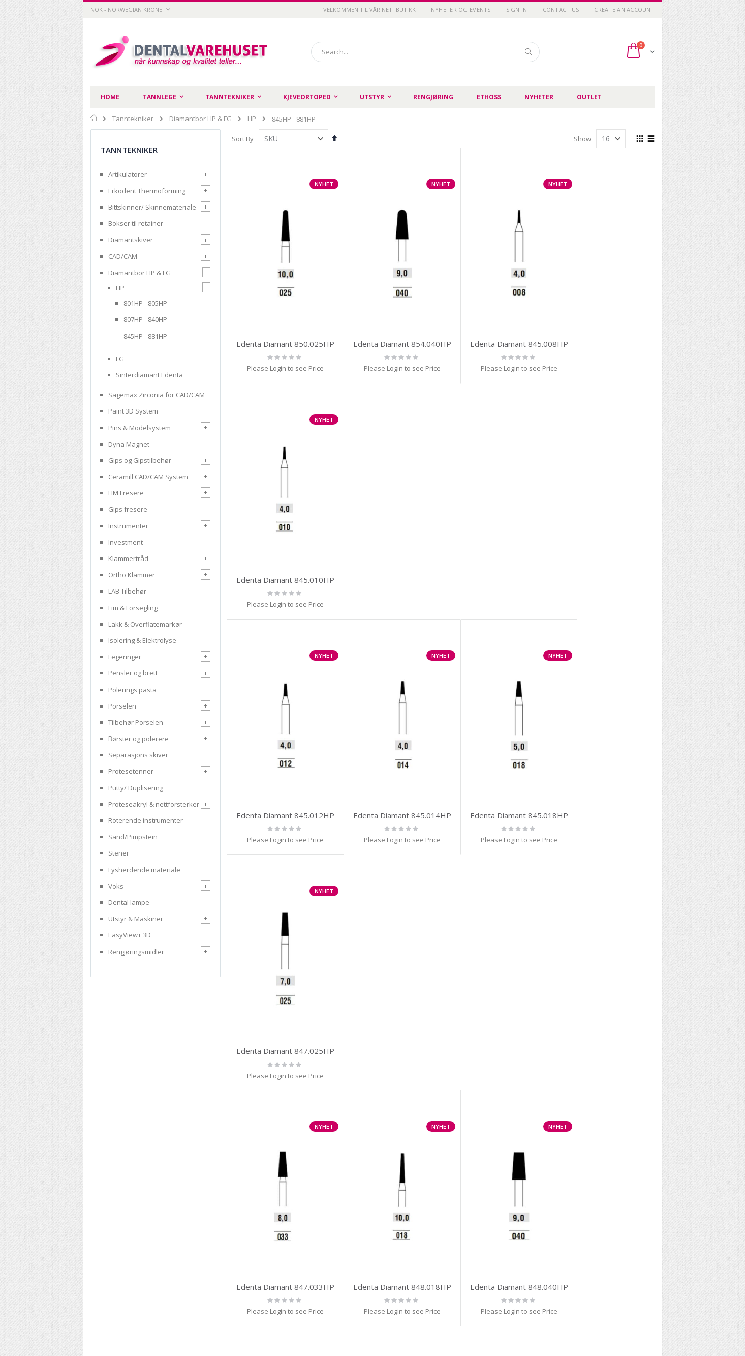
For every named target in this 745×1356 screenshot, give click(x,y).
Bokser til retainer (135, 223)
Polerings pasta (132, 689)
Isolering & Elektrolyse (142, 640)
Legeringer (124, 656)
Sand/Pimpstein (133, 836)
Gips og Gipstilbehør (139, 460)
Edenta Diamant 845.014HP (389, 556)
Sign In (516, 9)
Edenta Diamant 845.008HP (497, 333)
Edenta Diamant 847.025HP (605, 556)
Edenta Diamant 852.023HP (389, 1005)
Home (94, 118)
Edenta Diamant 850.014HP (281, 1005)
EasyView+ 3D (129, 934)
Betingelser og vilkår (266, 1244)
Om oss (337, 1231)
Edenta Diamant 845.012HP (281, 556)
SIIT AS (501, 1319)
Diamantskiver (130, 239)
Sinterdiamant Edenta (149, 374)
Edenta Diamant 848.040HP (497, 781)
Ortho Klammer (131, 574)
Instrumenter (128, 525)
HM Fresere (126, 492)
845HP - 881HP (145, 336)
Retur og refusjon (262, 1257)
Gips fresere (127, 509)
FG (120, 358)
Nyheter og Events (461, 9)
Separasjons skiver (138, 754)
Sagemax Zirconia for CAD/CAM (156, 394)
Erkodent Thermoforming (146, 190)
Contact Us (561, 9)
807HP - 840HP (145, 319)
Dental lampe (128, 902)
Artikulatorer (127, 174)
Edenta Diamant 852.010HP (605, 781)
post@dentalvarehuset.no (131, 1316)
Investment (125, 542)
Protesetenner (130, 771)
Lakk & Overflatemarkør (145, 624)
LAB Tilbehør (127, 591)
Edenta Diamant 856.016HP (497, 1005)
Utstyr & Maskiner (135, 918)
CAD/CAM (122, 256)
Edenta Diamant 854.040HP (389, 333)
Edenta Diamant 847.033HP (281, 781)
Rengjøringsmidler (136, 951)
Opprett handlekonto (358, 1257)
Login (424, 1257)
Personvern (253, 1231)
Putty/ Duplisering (135, 787)
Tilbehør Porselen (135, 722)
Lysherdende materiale (144, 869)
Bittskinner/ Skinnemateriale (152, 207)
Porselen (122, 706)
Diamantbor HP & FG (200, 118)
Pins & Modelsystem (139, 427)
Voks (115, 886)
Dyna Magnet (128, 444)
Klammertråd (128, 558)
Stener (118, 853)
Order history (436, 1231)
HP (251, 118)
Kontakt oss (344, 1244)
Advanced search (443, 1244)
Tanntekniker (132, 118)
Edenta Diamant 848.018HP (389, 781)
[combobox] (425, 52)
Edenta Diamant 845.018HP (497, 556)
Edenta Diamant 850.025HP (281, 333)
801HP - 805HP (145, 303)
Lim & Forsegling (133, 607)
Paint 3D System (133, 411)
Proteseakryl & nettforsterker (153, 804)
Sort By (243, 138)
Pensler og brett (133, 672)
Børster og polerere (138, 738)
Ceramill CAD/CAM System (148, 476)
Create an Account (624, 9)
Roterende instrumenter (145, 820)
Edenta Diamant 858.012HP (605, 1005)
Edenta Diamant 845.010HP (605, 333)
